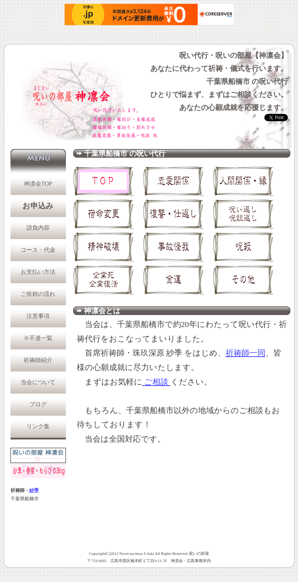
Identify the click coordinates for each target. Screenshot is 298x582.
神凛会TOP (38, 183)
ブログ (38, 404)
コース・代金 (38, 250)
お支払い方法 (38, 272)
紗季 (34, 490)
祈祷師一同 (245, 352)
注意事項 (38, 316)
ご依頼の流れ (38, 294)
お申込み (38, 205)
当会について (38, 382)
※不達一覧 (38, 338)
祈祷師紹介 (38, 360)
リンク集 (38, 426)
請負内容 (38, 228)
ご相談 (156, 381)
